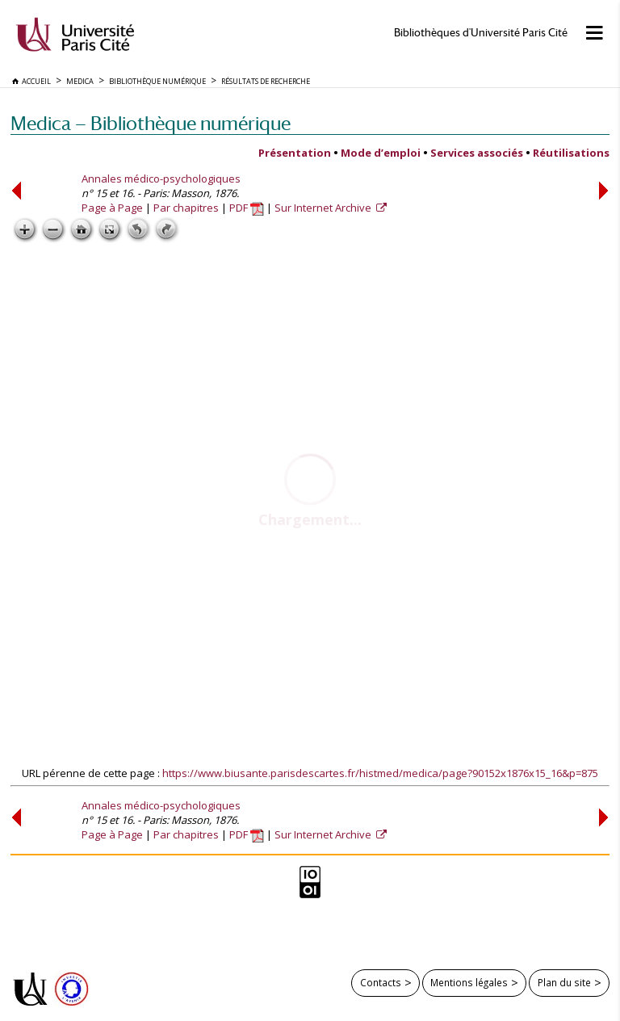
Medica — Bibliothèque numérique (150, 123)
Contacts (380, 982)
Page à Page (112, 207)
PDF (246, 207)
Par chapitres (186, 207)
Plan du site (564, 982)
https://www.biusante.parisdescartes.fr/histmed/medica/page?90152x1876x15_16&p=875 (380, 773)
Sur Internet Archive (324, 207)
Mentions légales (469, 982)
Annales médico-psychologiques (161, 178)
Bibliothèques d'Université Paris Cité (481, 33)
